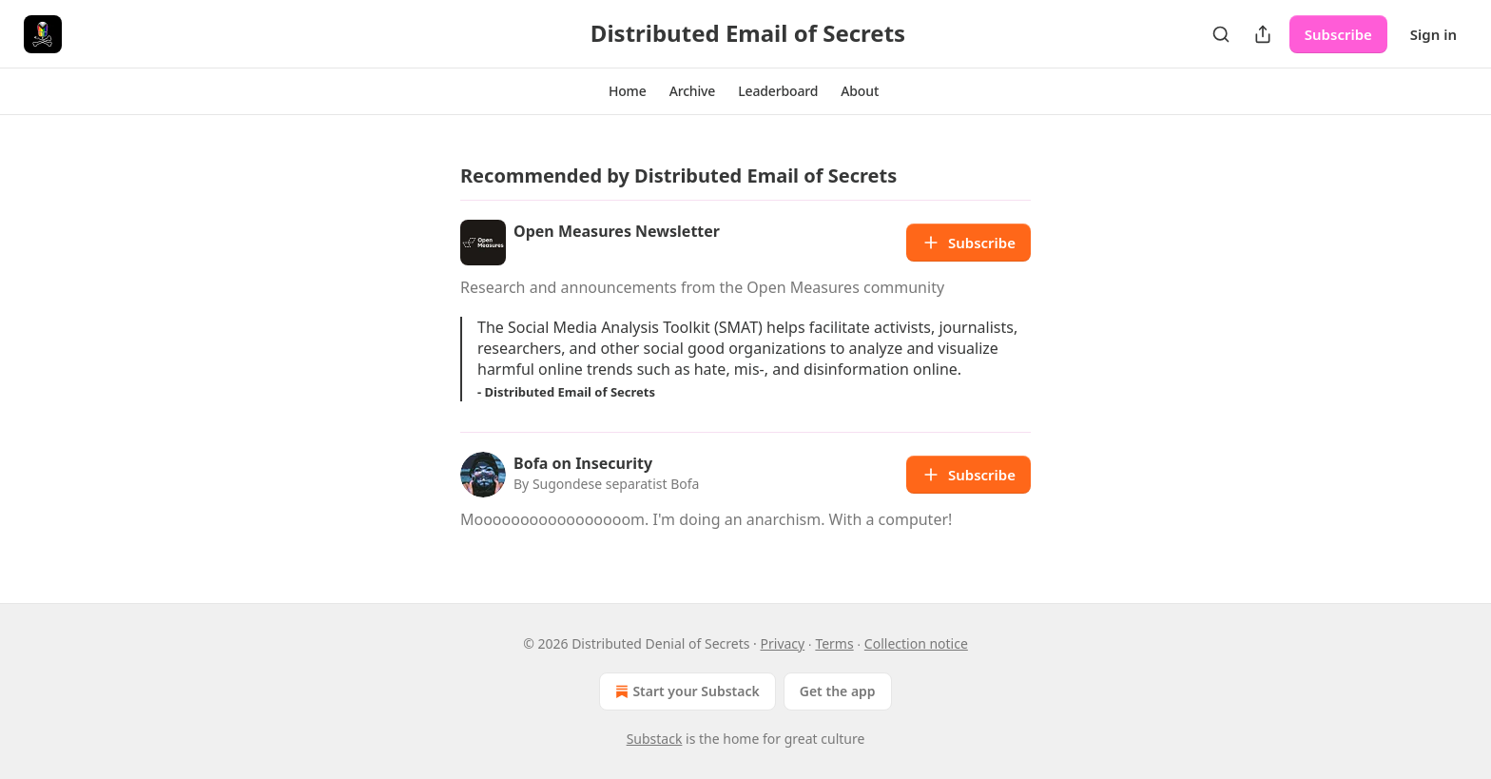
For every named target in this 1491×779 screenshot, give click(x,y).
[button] (627, 91)
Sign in (1433, 34)
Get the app (838, 691)
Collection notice (916, 643)
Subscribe (1338, 34)
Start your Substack (685, 691)
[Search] (1221, 34)
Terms (834, 643)
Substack (655, 739)
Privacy (783, 643)
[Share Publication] (1263, 34)
